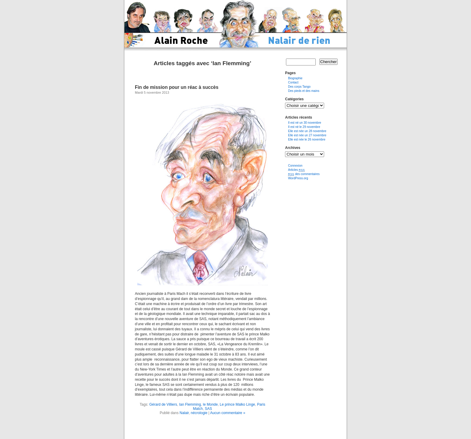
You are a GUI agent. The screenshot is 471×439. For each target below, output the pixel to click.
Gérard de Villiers (163, 404)
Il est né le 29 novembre (304, 127)
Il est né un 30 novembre (304, 122)
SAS (208, 409)
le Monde (210, 404)
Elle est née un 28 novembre (307, 131)
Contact (293, 82)
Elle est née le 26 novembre (306, 139)
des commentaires (304, 174)
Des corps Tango (299, 86)
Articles (296, 169)
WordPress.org (298, 178)
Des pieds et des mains (303, 90)
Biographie (295, 78)
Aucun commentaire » (227, 413)
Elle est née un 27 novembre (307, 135)
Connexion (295, 165)
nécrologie (199, 413)
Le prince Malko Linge (237, 404)
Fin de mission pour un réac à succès (176, 87)
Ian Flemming (190, 404)
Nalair (184, 413)
